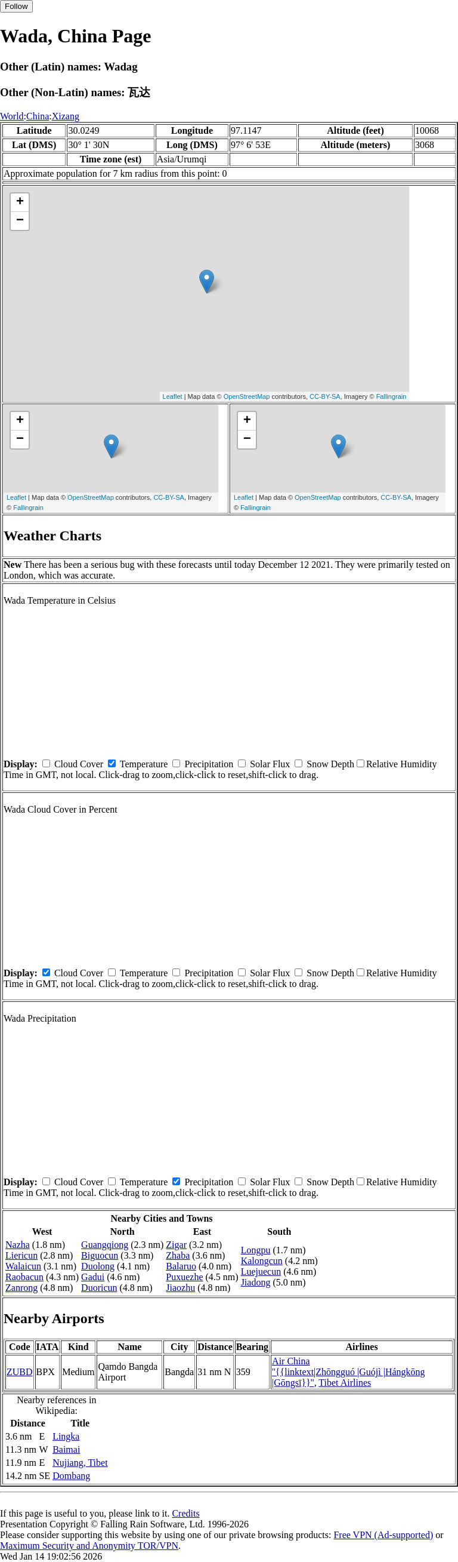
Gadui (92, 1277)
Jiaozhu (180, 1288)
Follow (16, 6)
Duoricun (99, 1288)
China (37, 116)
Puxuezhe (184, 1277)
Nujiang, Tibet (79, 1463)
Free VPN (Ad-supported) (383, 1535)
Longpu (256, 1250)
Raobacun (24, 1277)
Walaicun (23, 1266)
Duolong (97, 1266)
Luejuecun (261, 1271)
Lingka (65, 1436)
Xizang (65, 116)
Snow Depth (330, 764)
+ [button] (20, 202)
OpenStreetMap (247, 396)
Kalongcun (262, 1261)
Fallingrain (391, 396)
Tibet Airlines (344, 1382)
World (12, 116)
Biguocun (99, 1255)
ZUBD (20, 1372)
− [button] (20, 221)
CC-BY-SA (325, 396)
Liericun (21, 1255)
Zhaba (178, 1255)
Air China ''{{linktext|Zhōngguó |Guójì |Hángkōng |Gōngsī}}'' (348, 1372)
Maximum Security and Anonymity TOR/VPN (89, 1546)
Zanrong (21, 1288)
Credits (185, 1513)
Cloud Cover (78, 764)
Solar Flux (270, 764)
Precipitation (208, 764)
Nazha (17, 1245)
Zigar (176, 1245)
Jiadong (256, 1282)
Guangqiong (104, 1245)
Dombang (71, 1476)
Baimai (66, 1449)
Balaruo (181, 1266)
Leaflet (172, 396)
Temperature (144, 764)
